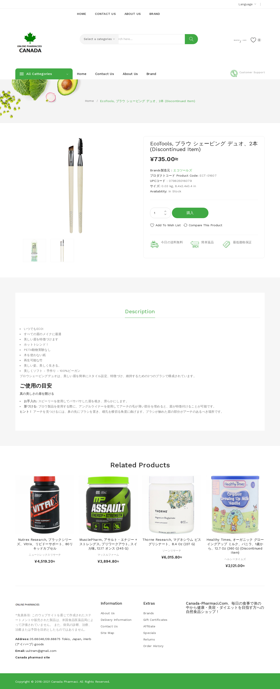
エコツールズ (182, 170)
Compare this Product (209, 225)
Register (221, 39)
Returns (149, 639)
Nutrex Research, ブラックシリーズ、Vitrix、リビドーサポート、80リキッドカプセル (45, 544)
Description (140, 310)
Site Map (107, 632)
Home (89, 101)
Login (237, 39)
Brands (148, 613)
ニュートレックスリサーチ (45, 554)
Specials (149, 632)
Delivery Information (116, 619)
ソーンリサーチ (171, 550)
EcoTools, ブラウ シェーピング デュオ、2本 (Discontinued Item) (147, 101)
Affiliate (149, 626)
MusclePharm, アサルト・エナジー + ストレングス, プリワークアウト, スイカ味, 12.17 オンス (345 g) (108, 544)
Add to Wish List (168, 225)
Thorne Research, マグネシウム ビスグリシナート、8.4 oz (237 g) (171, 542)
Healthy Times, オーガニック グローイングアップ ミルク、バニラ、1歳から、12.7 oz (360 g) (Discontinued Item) (235, 546)
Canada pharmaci (64, 681)
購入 (190, 213)
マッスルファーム (108, 554)
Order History (153, 645)
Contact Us (109, 626)
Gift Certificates (155, 619)
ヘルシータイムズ (235, 558)
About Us (108, 613)
